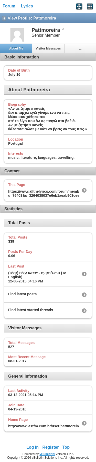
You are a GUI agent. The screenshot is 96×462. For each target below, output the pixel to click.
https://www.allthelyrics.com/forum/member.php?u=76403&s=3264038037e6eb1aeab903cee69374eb (50, 193)
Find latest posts (22, 294)
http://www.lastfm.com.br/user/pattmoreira (44, 426)
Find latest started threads (30, 310)
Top (66, 447)
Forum (9, 6)
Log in (32, 447)
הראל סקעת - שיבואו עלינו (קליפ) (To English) (37, 275)
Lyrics (27, 6)
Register (50, 447)
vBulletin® (47, 454)
